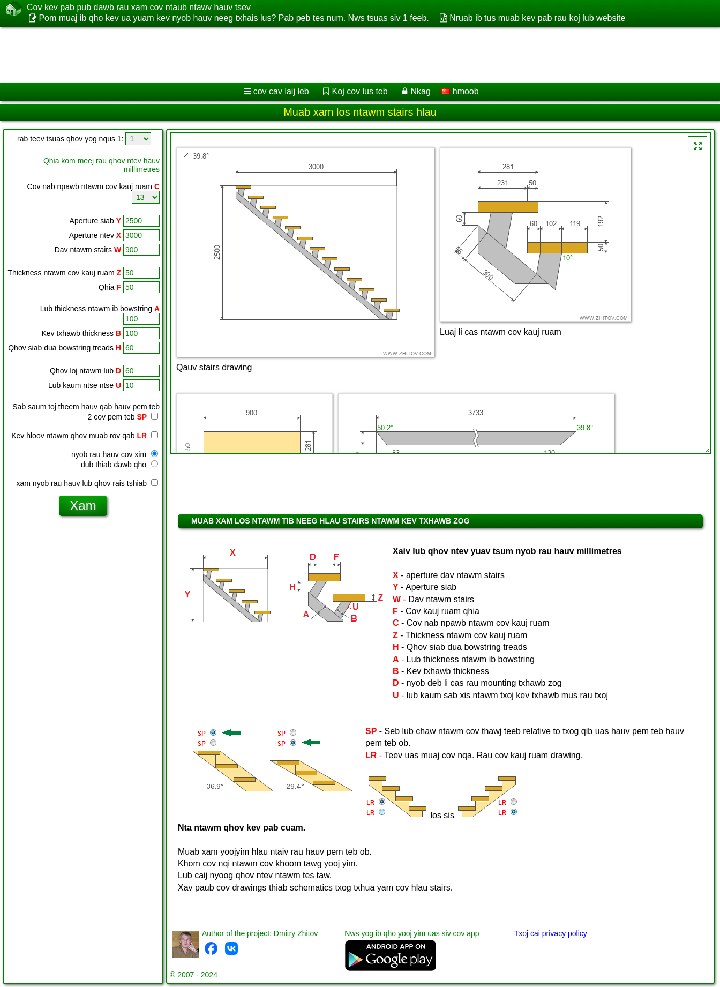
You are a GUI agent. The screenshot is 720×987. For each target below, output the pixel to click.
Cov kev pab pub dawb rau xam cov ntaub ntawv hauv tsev (139, 7)
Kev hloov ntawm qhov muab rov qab (84, 435)
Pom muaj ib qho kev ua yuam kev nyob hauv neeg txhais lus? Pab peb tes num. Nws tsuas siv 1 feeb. (234, 18)
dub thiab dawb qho (119, 464)
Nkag (420, 91)
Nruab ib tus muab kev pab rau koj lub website (537, 18)
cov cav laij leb (281, 91)
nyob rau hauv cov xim (114, 454)
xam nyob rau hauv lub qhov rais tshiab (87, 483)
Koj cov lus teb (360, 91)
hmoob (459, 91)
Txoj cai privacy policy (550, 933)
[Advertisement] (325, 55)
